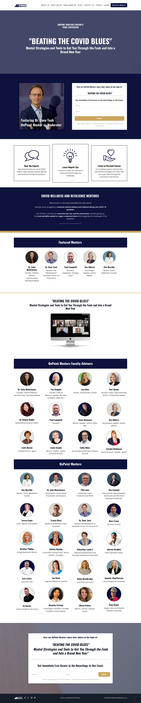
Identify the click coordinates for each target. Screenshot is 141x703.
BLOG (80, 5)
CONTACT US (89, 5)
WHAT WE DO (56, 5)
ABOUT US (45, 5)
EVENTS (99, 5)
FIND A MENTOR (69, 5)
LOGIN (106, 5)
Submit (99, 118)
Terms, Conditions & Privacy (70, 699)
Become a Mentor (119, 5)
